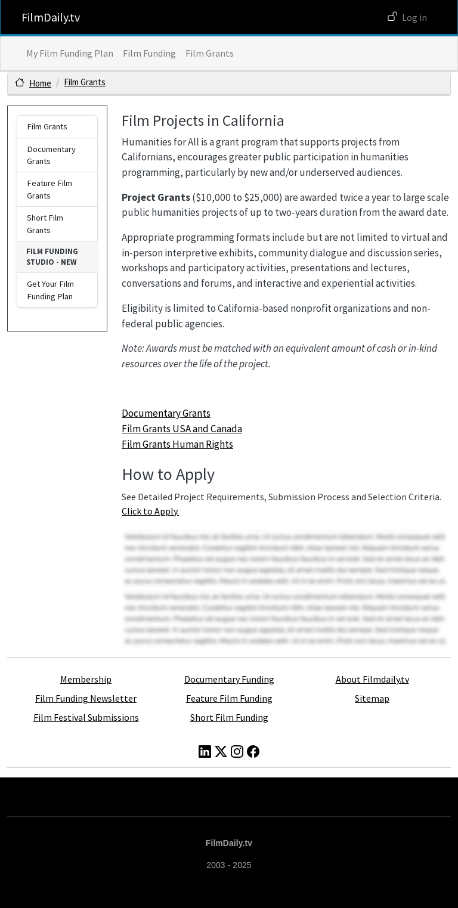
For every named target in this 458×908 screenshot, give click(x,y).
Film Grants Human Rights (177, 444)
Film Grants (209, 53)
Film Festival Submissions (86, 717)
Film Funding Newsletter (86, 698)
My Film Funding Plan (69, 53)
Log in (414, 17)
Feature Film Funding (229, 698)
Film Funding (149, 53)
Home (40, 83)
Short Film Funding (229, 717)
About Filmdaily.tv (372, 679)
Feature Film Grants (49, 189)
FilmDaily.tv (50, 17)
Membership (86, 679)
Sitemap (372, 698)
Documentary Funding (229, 679)
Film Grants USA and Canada (182, 428)
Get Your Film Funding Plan (50, 289)
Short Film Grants (45, 223)
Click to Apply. (150, 511)
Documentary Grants (166, 413)
